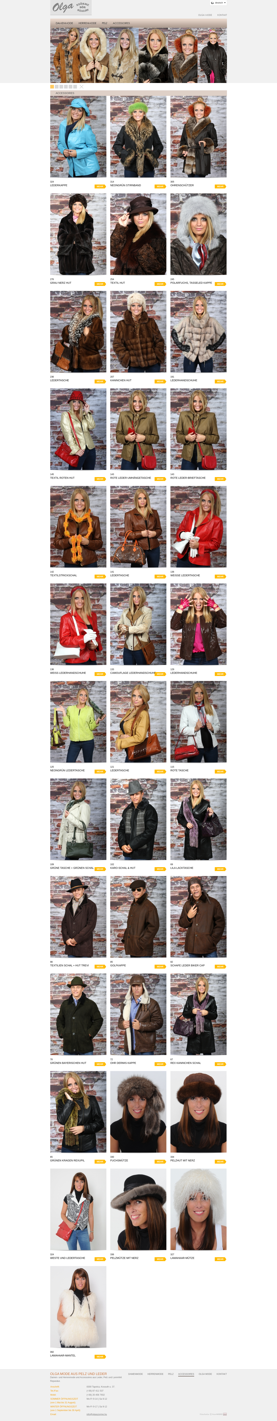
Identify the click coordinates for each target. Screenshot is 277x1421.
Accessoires (121, 23)
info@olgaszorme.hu (97, 1414)
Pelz (104, 23)
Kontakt (222, 15)
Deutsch (220, 2)
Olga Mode (205, 15)
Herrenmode (87, 23)
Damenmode (64, 23)
